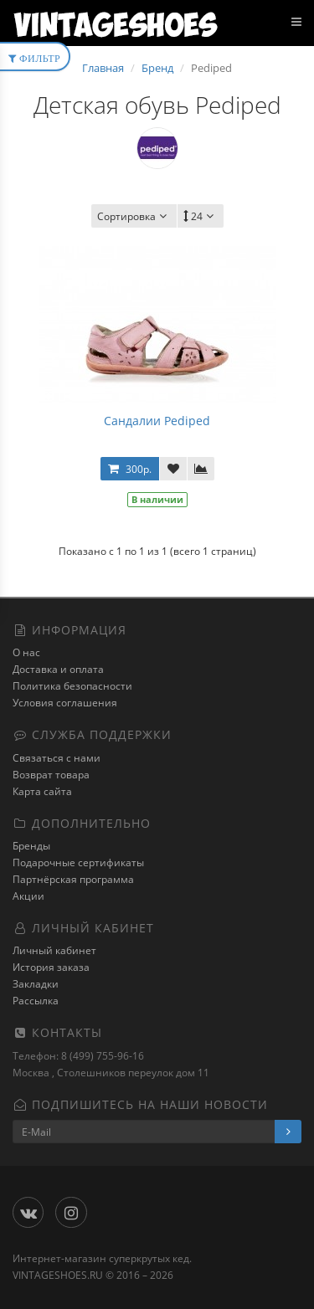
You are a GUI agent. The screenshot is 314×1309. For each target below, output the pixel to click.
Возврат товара (51, 774)
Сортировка (134, 216)
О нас (26, 652)
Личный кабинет (54, 950)
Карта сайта (42, 791)
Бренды (31, 846)
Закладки (36, 984)
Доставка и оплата (58, 669)
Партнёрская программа (73, 879)
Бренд (157, 67)
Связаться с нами (56, 758)
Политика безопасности (72, 686)
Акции (28, 896)
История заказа (51, 967)
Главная (103, 67)
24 (200, 216)
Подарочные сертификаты (78, 862)
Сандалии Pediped (157, 421)
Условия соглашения (65, 703)
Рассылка (36, 1000)
